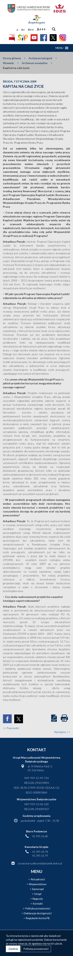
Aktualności (38, 879)
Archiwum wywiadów (34, 63)
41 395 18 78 (40, 851)
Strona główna (12, 58)
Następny (62, 732)
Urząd (37, 893)
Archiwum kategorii (40, 58)
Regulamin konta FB (38, 918)
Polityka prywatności (37, 908)
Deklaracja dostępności (38, 913)
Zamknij (13, 948)
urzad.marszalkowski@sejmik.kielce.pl (40, 863)
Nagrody (38, 898)
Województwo (38, 884)
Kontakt (38, 903)
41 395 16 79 (40, 855)
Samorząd (38, 889)
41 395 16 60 (40, 836)
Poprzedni (11, 728)
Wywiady (8, 63)
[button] (59, 48)
